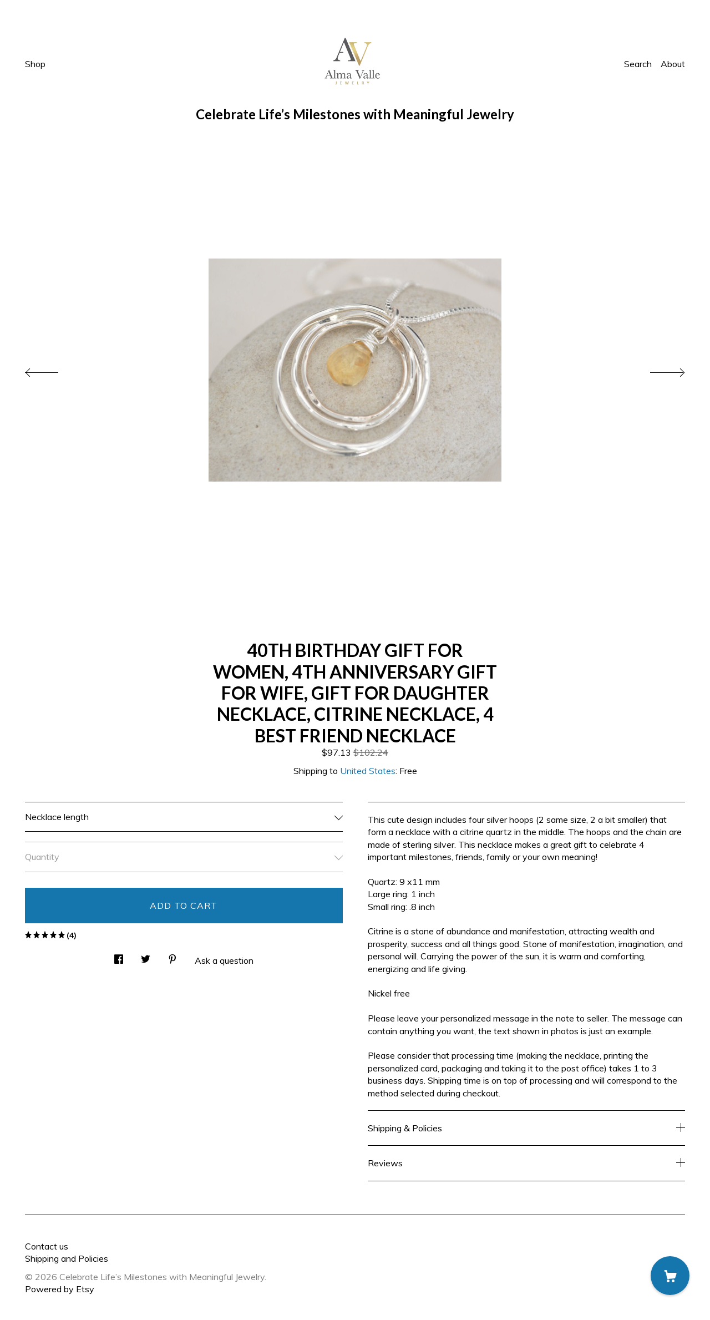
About (673, 63)
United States (367, 770)
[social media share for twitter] (145, 956)
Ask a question (224, 960)
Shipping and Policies (66, 1258)
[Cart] (670, 1275)
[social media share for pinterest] (172, 956)
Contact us (46, 1246)
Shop (35, 63)
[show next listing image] (657, 369)
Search (638, 63)
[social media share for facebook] (118, 956)
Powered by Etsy (59, 1288)
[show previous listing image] (52, 369)
